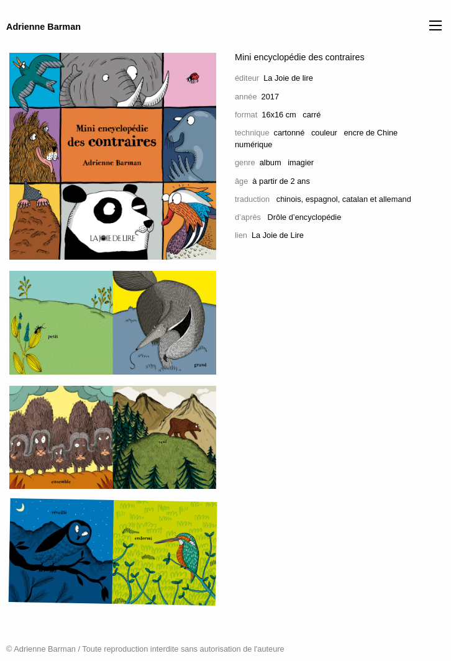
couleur (324, 132)
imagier (301, 162)
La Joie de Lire (278, 235)
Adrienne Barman (43, 27)
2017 (270, 96)
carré (312, 114)
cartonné (289, 132)
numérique (253, 144)
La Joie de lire (288, 78)
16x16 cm (279, 114)
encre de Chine (371, 132)
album (270, 162)
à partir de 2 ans (280, 181)
